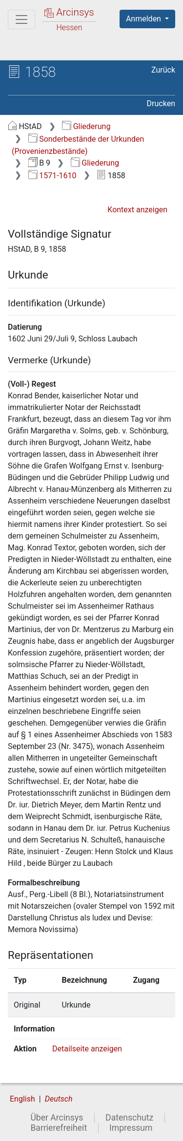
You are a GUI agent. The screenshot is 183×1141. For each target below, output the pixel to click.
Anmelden (144, 18)
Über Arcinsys (56, 1117)
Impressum (131, 1128)
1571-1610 (52, 175)
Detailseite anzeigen (87, 1048)
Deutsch (59, 1099)
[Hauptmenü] (21, 19)
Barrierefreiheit (58, 1128)
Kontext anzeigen (137, 209)
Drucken (161, 103)
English (22, 1099)
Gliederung (86, 126)
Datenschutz (129, 1117)
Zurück (163, 70)
